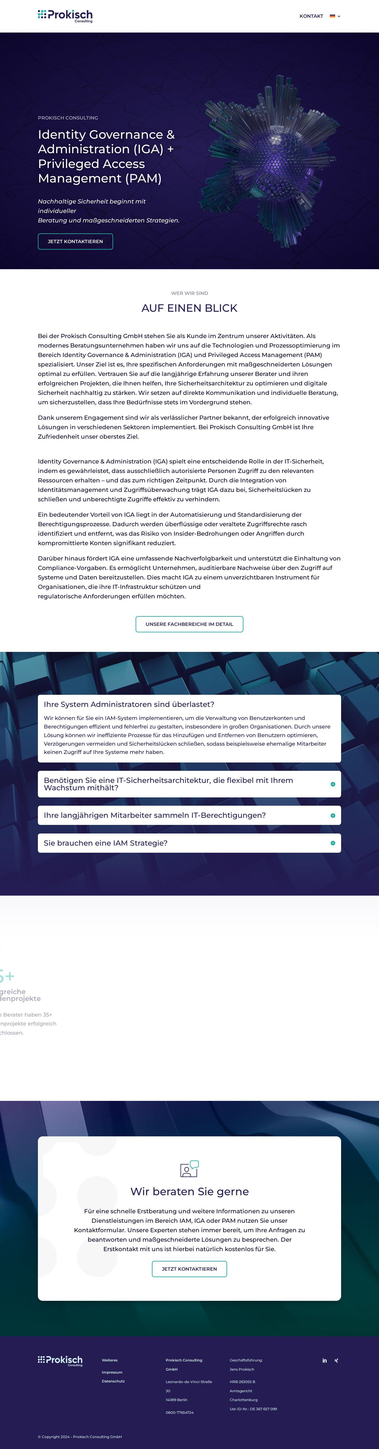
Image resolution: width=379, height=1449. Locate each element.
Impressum (112, 1372)
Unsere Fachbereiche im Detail (189, 624)
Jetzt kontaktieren (189, 1269)
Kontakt (311, 16)
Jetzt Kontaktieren (75, 241)
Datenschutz (113, 1381)
